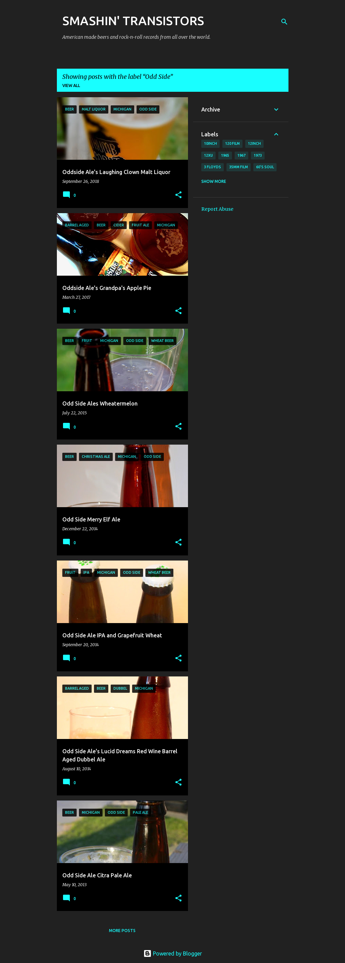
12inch (254, 143)
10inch (210, 143)
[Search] (284, 22)
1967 (241, 155)
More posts (122, 930)
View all (71, 85)
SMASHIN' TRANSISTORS (133, 21)
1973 (258, 155)
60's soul (265, 167)
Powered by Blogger (172, 953)
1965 (225, 155)
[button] (178, 195)
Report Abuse (217, 209)
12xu (208, 155)
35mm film (238, 167)
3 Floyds (212, 167)
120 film (232, 143)
